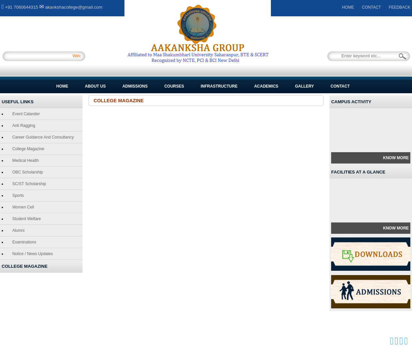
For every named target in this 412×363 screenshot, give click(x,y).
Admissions (135, 86)
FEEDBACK (399, 7)
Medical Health (24, 160)
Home (62, 86)
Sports (17, 195)
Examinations (23, 242)
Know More (396, 158)
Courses (174, 86)
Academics (266, 86)
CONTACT (371, 7)
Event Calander (25, 114)
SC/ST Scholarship (28, 184)
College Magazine (27, 149)
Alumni (17, 230)
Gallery (304, 86)
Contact (340, 86)
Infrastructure (219, 86)
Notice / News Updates (31, 253)
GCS (148, 341)
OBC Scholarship (26, 172)
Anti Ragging (22, 125)
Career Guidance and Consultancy (42, 137)
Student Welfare (25, 218)
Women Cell (22, 207)
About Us (95, 86)
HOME (348, 7)
